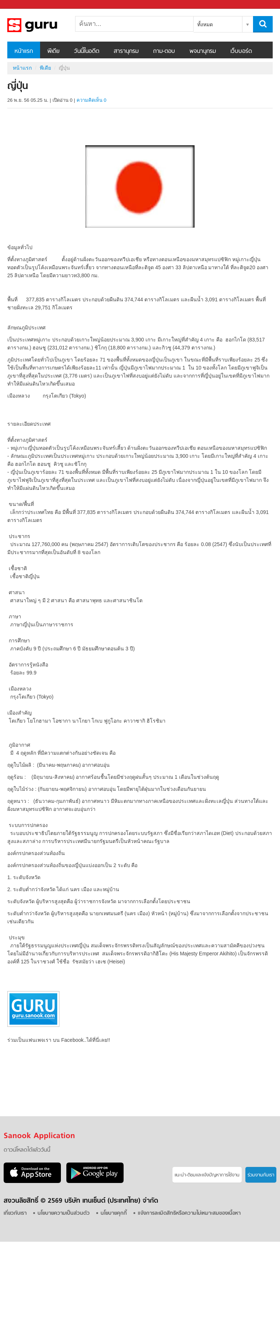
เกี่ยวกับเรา (15, 1213)
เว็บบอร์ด (241, 51)
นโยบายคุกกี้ (114, 1213)
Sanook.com (22, 4)
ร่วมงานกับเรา (261, 1175)
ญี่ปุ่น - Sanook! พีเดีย (45, 25)
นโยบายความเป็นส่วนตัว (64, 1213)
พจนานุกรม (203, 51)
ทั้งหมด (205, 24)
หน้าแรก (24, 51)
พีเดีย (53, 51)
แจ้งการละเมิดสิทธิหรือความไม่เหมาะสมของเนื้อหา (189, 1213)
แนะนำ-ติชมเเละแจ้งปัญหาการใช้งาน (207, 1175)
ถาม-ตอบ (164, 51)
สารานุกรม (126, 51)
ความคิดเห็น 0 (91, 100)
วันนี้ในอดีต (86, 51)
